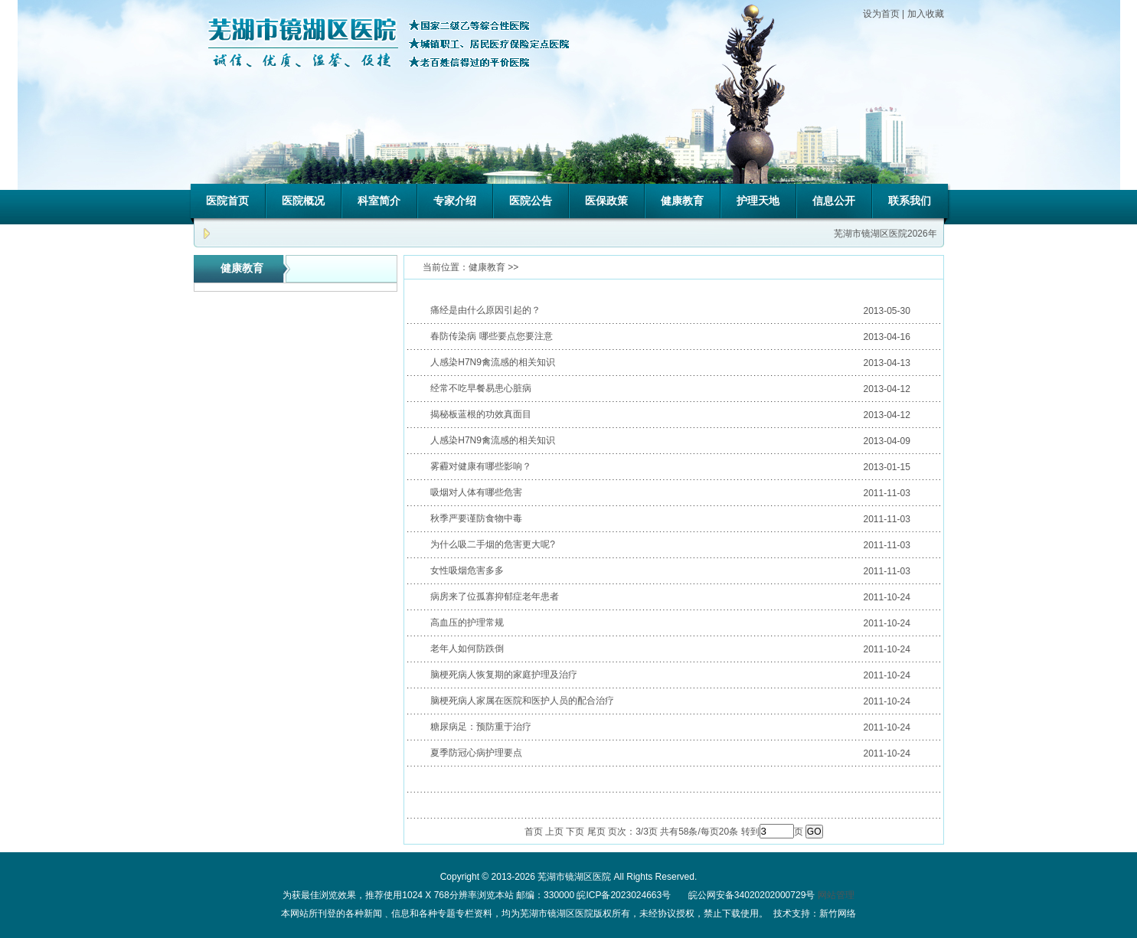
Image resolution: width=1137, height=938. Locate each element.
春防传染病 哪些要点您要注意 (491, 336)
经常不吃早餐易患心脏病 (480, 388)
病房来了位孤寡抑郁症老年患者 (494, 596)
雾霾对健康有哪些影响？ (480, 466)
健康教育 (682, 200)
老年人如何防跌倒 (467, 648)
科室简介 (379, 200)
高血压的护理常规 (467, 622)
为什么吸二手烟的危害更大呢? (492, 544)
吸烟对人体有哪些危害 (476, 492)
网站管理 (836, 895)
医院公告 (530, 200)
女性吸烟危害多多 (467, 570)
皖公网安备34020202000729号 (750, 895)
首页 (533, 831)
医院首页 (227, 200)
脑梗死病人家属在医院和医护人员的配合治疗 (522, 700)
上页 (554, 831)
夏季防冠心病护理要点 (476, 752)
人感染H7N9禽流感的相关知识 (492, 362)
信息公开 (833, 200)
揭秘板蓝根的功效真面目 (480, 414)
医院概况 (303, 200)
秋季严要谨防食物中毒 (476, 518)
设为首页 (881, 13)
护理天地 (758, 200)
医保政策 (606, 200)
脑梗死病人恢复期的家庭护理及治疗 (503, 674)
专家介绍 (454, 200)
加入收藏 (925, 13)
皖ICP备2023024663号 (624, 895)
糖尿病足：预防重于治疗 (480, 726)
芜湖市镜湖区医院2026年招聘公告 (906, 233)
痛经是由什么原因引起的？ (485, 310)
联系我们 (909, 200)
